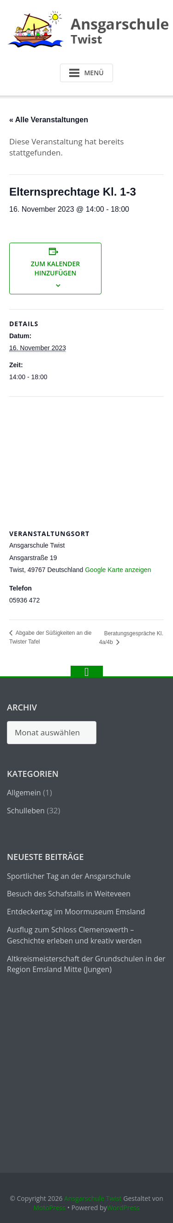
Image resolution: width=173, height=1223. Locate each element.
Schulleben (26, 810)
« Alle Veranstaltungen (48, 120)
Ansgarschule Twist (93, 1198)
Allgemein (24, 792)
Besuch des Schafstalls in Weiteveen (69, 894)
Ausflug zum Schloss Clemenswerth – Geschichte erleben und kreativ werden (74, 935)
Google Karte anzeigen (118, 569)
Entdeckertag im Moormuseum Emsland (76, 912)
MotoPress (49, 1207)
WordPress (123, 1207)
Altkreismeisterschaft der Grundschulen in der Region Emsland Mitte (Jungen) (86, 964)
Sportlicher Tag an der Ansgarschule (69, 876)
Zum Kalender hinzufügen (55, 268)
